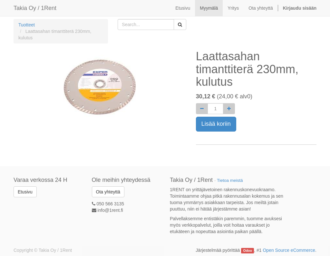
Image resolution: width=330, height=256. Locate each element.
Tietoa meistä (230, 180)
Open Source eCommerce (289, 250)
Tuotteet (26, 24)
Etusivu (25, 191)
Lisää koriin (216, 124)
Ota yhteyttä (108, 191)
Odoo (247, 250)
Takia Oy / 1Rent (35, 8)
